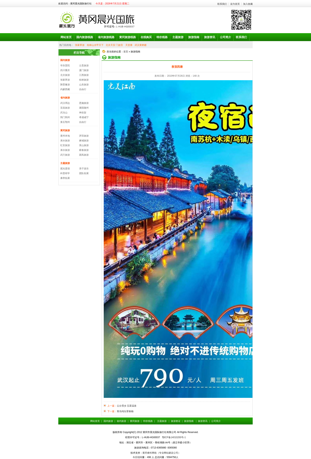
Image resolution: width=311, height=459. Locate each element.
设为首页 (235, 4)
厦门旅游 (84, 70)
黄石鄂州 (65, 122)
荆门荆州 (65, 117)
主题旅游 (65, 163)
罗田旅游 (84, 135)
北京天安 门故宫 (114, 45)
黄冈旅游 (65, 130)
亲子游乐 (84, 168)
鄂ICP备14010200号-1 (174, 437)
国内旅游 (65, 60)
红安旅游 (65, 145)
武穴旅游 (65, 154)
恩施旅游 (84, 103)
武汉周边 (65, 103)
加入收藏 (248, 4)
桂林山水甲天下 (95, 45)
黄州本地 (65, 135)
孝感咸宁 (84, 117)
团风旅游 (84, 154)
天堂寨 (128, 45)
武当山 (63, 112)
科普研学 (65, 173)
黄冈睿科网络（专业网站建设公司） (161, 452)
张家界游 (79, 45)
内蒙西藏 (65, 89)
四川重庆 (65, 70)
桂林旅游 (84, 79)
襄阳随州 (84, 107)
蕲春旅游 (84, 150)
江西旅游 (84, 75)
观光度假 (65, 168)
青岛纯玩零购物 (125, 411)
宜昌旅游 (65, 107)
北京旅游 (65, 75)
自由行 (82, 89)
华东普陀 (65, 65)
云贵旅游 (84, 65)
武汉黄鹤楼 (141, 45)
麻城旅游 (84, 140)
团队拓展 (84, 173)
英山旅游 (84, 145)
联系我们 (222, 4)
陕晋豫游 (65, 84)
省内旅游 (65, 97)
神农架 (82, 112)
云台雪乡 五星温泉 (126, 405)
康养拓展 (65, 178)
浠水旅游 (65, 140)
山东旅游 (84, 84)
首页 (125, 51)
